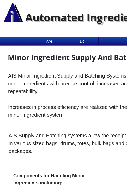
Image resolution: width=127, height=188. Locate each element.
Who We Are (49, 38)
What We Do (82, 38)
